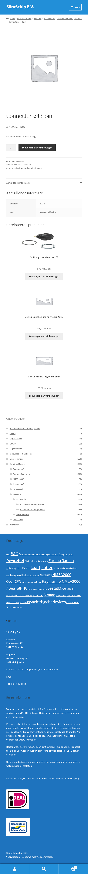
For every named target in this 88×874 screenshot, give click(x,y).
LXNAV (13, 443)
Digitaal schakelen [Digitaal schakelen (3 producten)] (34, 561)
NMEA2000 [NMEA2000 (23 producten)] (61, 574)
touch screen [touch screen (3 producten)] (12, 602)
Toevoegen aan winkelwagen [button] (44, 276)
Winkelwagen (68, 866)
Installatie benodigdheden (32, 504)
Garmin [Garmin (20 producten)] (67, 560)
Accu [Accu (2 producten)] (8, 554)
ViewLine (37, 18)
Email (9, 676)
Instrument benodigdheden (69, 18)
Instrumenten (22, 514)
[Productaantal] (11, 147)
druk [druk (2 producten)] (46, 561)
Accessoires (49, 18)
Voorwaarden (13, 856)
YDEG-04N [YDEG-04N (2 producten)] (10, 607)
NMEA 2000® (18, 479)
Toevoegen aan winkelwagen (37, 147)
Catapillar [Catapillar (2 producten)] (69, 554)
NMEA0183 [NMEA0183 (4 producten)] (46, 575)
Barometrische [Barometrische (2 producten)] (36, 554)
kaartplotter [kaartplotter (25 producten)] (42, 567)
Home (12, 18)
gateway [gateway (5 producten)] (11, 568)
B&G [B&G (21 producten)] (14, 553)
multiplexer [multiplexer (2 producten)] (16, 575)
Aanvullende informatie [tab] (18, 182)
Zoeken (44, 869)
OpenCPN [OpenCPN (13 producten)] (13, 581)
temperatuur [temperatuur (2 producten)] (61, 595)
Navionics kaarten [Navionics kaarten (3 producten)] (30, 575)
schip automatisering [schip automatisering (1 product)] (40, 589)
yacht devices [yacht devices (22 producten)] (54, 601)
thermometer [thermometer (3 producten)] (74, 595)
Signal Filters (16, 448)
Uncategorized (16, 459)
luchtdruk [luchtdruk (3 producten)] (58, 568)
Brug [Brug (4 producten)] (61, 554)
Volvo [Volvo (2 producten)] (22, 602)
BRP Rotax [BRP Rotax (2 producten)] (53, 554)
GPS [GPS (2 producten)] (18, 568)
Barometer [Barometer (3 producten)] (24, 554)
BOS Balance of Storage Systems (25, 428)
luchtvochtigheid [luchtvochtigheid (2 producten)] (70, 568)
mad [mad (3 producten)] (8, 575)
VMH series (18, 519)
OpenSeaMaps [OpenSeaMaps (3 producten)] (29, 582)
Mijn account (14, 869)
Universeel (18, 489)
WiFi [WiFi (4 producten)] (27, 602)
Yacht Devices (16, 524)
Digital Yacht (16, 438)
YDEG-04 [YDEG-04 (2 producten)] (75, 602)
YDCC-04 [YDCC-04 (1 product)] (69, 603)
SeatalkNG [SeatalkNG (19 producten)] (56, 588)
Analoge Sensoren (21, 474)
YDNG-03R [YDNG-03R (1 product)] (18, 607)
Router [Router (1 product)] (30, 589)
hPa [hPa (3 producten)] (23, 568)
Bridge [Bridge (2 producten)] (46, 554)
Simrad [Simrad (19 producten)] (49, 594)
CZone (13, 433)
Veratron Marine (24, 18)
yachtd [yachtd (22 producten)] (36, 601)
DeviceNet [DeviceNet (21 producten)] (15, 560)
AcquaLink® (18, 469)
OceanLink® (18, 484)
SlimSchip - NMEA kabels (21, 453)
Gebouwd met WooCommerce (37, 856)
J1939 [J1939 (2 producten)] (27, 568)
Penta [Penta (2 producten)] (38, 582)
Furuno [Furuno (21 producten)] (54, 560)
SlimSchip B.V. (20, 7)
